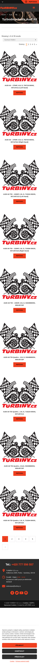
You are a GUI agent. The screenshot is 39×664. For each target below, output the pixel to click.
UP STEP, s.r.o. (30, 605)
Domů (4, 15)
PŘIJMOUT (19, 645)
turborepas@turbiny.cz (13, 586)
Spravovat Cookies (10, 605)
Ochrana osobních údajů (22, 661)
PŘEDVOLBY (19, 657)
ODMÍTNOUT (19, 651)
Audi (10, 15)
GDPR (32, 603)
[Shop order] (20, 40)
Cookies (12, 661)
